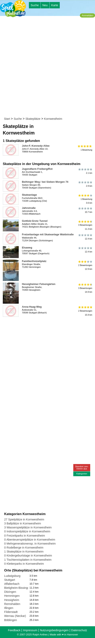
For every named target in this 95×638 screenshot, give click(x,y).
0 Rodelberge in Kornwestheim (23, 547)
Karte (54, 5)
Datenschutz (79, 630)
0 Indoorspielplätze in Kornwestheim (27, 531)
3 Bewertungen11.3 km (85, 225)
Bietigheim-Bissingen (17, 587)
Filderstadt (11, 611)
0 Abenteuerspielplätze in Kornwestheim (29, 539)
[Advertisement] (47, 67)
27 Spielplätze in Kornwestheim (24, 519)
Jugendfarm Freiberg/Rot (37, 168)
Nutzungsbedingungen (54, 630)
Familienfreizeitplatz (34, 261)
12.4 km (85, 237)
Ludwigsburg (12, 575)
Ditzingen (10, 591)
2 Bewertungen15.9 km (85, 311)
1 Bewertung (85, 148)
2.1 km (85, 171)
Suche (35, 5)
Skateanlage (29, 194)
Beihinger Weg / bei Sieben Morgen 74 (45, 181)
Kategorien (81, 473)
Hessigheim (11, 600)
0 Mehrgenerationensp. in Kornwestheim (30, 543)
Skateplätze (32, 118)
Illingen (8, 608)
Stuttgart (9, 579)
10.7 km (85, 210)
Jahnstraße (29, 207)
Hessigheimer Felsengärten (38, 284)
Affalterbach (12, 583)
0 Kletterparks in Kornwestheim (24, 563)
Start (7, 118)
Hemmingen (12, 595)
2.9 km (85, 184)
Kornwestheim (53, 118)
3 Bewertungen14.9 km (85, 288)
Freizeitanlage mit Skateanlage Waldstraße (48, 234)
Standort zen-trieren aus (81, 467)
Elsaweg (27, 247)
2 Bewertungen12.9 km (85, 265)
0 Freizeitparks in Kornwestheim (24, 535)
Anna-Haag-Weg (32, 306)
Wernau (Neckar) (15, 615)
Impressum (30, 630)
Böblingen (10, 620)
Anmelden (87, 15)
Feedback (14, 630)
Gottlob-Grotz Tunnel (34, 220)
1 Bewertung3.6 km (85, 199)
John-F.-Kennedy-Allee (36, 145)
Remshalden (12, 604)
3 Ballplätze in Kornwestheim (22, 523)
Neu (45, 5)
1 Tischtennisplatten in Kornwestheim (28, 559)
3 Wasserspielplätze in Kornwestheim (28, 527)
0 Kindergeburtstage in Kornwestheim (28, 555)
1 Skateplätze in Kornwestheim (24, 551)
